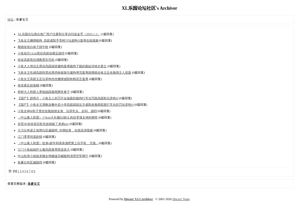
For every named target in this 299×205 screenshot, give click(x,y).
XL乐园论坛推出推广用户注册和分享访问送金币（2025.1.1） (59, 34)
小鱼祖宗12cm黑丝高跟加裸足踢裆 (41, 53)
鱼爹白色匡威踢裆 (30, 162)
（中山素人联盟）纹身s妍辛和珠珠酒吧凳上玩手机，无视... (58, 143)
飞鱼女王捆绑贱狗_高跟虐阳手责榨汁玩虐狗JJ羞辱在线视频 (58, 40)
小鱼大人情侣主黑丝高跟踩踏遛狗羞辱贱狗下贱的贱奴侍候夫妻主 (62, 66)
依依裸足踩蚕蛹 (28, 85)
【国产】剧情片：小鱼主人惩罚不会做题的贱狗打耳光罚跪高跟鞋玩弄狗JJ (68, 98)
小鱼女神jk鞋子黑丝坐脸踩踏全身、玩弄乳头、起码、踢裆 (57, 111)
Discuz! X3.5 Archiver (138, 199)
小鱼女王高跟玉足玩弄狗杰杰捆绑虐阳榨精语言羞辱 (53, 79)
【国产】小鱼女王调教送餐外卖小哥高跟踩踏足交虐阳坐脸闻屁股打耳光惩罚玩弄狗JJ (76, 104)
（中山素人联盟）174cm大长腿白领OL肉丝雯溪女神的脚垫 (58, 117)
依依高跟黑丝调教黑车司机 (36, 60)
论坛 (10, 19)
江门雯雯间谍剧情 (30, 137)
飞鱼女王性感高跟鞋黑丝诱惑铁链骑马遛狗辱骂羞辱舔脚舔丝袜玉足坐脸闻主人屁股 (74, 72)
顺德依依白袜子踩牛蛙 (33, 47)
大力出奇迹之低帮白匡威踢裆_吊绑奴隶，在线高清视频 (55, 130)
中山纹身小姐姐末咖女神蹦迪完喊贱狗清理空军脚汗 (53, 156)
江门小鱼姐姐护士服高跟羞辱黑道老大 (44, 149)
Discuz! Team (181, 199)
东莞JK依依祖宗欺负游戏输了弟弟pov (43, 124)
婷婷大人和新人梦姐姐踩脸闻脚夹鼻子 (44, 92)
